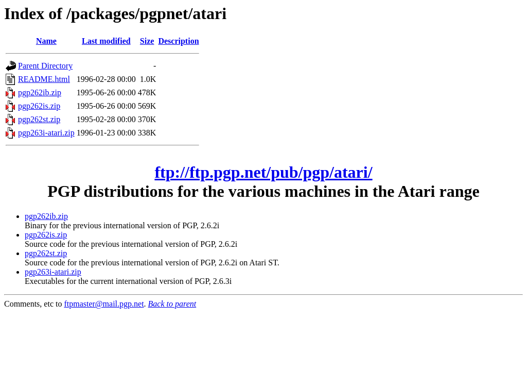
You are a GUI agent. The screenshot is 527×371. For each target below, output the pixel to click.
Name (46, 41)
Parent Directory (45, 65)
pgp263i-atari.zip (46, 132)
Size (147, 41)
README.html (44, 79)
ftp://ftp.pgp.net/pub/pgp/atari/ (263, 172)
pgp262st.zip (39, 119)
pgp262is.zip (39, 106)
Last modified (106, 41)
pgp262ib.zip (39, 92)
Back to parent (172, 303)
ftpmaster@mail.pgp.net (104, 303)
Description (178, 41)
